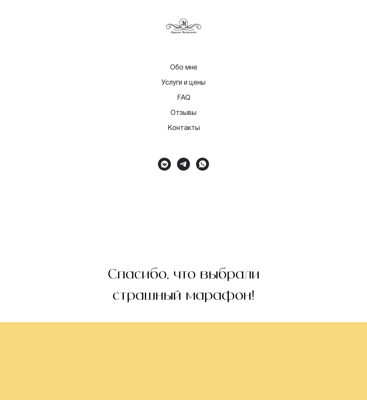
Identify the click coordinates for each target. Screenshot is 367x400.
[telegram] (183, 164)
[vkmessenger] (164, 164)
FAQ (183, 98)
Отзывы (183, 113)
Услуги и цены (183, 83)
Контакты (183, 128)
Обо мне (183, 68)
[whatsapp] (202, 164)
